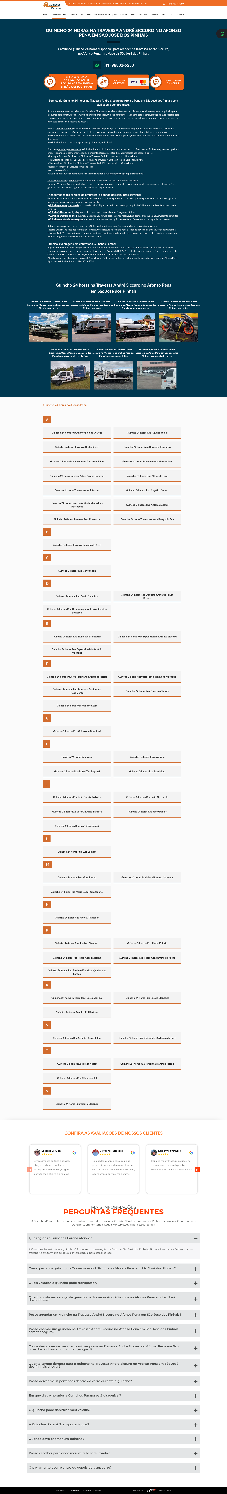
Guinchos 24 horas (94, 111)
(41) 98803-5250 (175, 3)
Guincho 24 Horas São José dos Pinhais (66, 184)
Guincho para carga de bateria (64, 205)
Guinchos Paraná (64, 128)
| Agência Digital (158, 1490)
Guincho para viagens (117, 173)
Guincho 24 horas (58, 212)
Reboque (73, 180)
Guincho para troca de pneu (63, 215)
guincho (62, 149)
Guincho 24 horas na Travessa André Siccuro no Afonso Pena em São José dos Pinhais (117, 100)
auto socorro (74, 149)
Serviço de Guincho (57, 180)
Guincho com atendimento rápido (66, 219)
